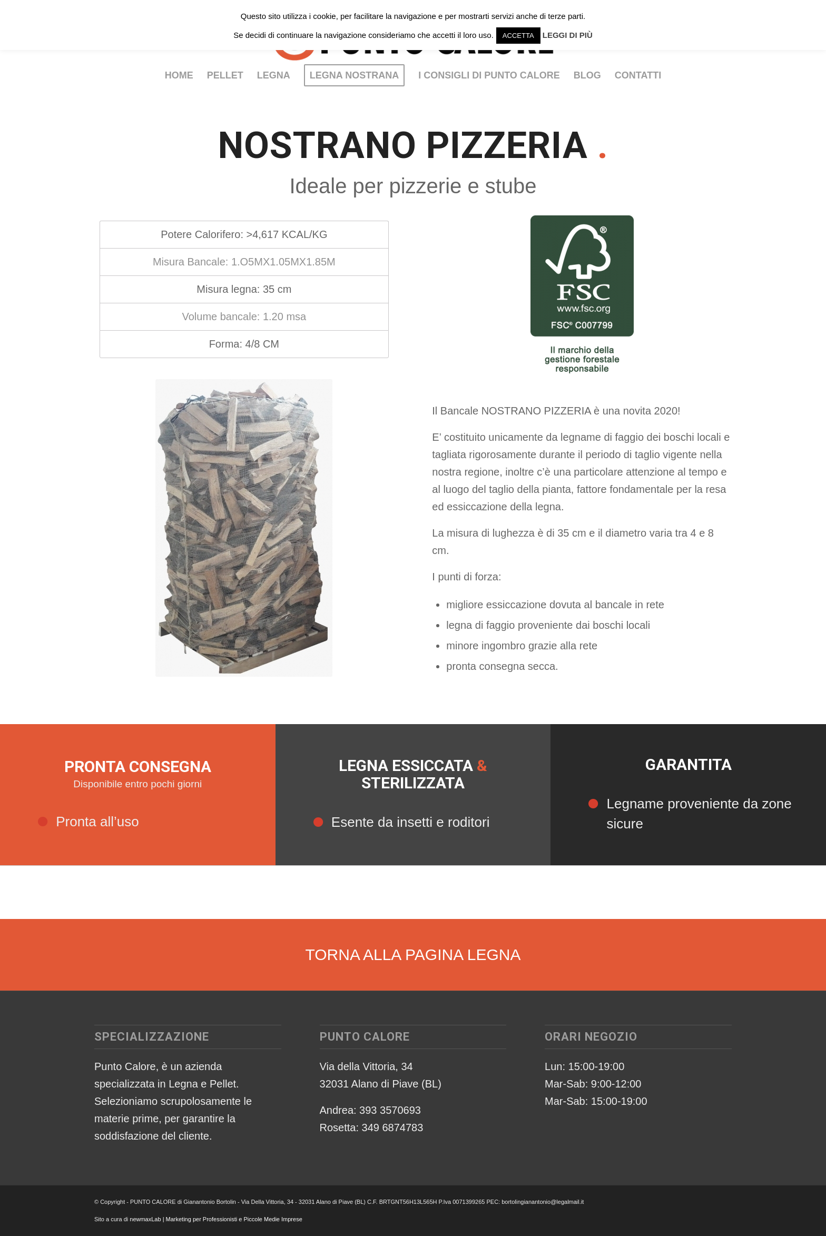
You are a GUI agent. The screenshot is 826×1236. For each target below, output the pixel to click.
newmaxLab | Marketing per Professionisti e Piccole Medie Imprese (216, 1219)
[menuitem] (179, 75)
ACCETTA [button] (518, 35)
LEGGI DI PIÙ (568, 35)
